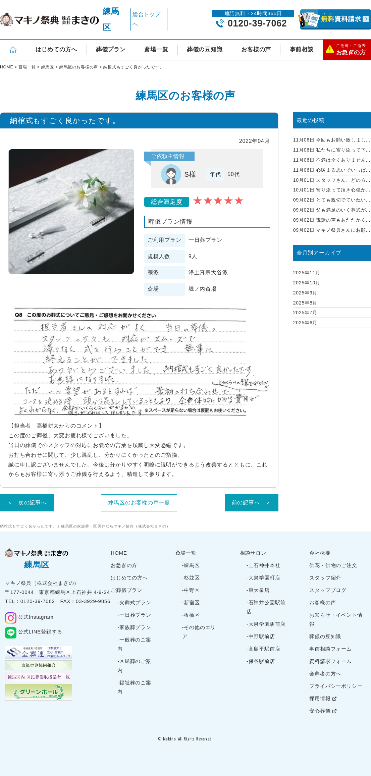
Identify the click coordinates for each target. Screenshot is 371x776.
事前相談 (302, 49)
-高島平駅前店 (263, 649)
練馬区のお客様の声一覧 (139, 502)
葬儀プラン (111, 49)
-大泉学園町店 (263, 577)
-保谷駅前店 (261, 661)
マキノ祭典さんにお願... (332, 230)
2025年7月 (305, 312)
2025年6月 (305, 322)
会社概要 (319, 553)
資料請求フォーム (330, 661)
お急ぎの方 (124, 565)
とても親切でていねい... (332, 200)
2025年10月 (306, 282)
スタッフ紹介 (325, 577)
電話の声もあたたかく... (332, 220)
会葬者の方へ (325, 673)
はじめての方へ (56, 49)
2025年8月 (305, 303)
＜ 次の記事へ (27, 502)
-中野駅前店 (261, 636)
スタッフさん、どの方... (332, 180)
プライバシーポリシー (335, 686)
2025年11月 (306, 272)
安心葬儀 (322, 711)
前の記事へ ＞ (251, 502)
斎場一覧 (156, 49)
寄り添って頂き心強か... (332, 189)
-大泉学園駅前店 (266, 624)
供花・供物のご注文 (333, 565)
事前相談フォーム (330, 649)
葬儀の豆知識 (205, 49)
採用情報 (322, 698)
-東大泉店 (258, 590)
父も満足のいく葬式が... (332, 210)
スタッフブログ (328, 590)
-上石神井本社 (263, 565)
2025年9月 (305, 292)
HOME (119, 553)
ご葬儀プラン (127, 590)
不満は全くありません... (332, 160)
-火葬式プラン (134, 602)
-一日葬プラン (134, 615)
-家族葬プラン (134, 627)
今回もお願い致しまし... (332, 140)
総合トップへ (146, 19)
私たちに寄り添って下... (332, 150)
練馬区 (111, 19)
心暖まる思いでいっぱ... (332, 170)
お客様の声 (256, 49)
